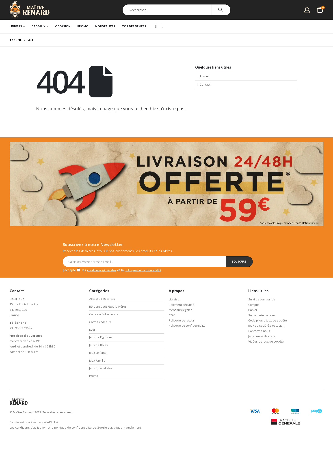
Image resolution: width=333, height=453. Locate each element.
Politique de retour (182, 320)
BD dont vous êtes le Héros (108, 306)
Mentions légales (181, 310)
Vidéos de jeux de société (266, 341)
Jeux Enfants (98, 353)
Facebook (156, 26)
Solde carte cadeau (262, 315)
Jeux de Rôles (98, 345)
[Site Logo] (30, 10)
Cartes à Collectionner (104, 314)
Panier (252, 310)
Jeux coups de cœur (262, 336)
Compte (253, 305)
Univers (16, 26)
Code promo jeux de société (268, 320)
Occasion (63, 26)
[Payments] (285, 416)
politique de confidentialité (146, 270)
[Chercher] (221, 9)
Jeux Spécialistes (101, 368)
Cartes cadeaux (100, 322)
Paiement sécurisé (182, 305)
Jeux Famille (97, 360)
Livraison (175, 299)
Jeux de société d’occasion (266, 326)
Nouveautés (105, 26)
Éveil (92, 330)
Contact (205, 85)
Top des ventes (134, 26)
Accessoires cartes (102, 299)
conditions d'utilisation (31, 427)
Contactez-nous (259, 331)
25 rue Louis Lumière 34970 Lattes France (24, 309)
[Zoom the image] (166, 145)
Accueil (204, 77)
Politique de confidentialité (187, 326)
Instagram (163, 27)
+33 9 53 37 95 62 (21, 328)
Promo (83, 26)
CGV (172, 315)
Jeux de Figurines (101, 337)
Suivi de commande (262, 299)
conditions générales (102, 270)
